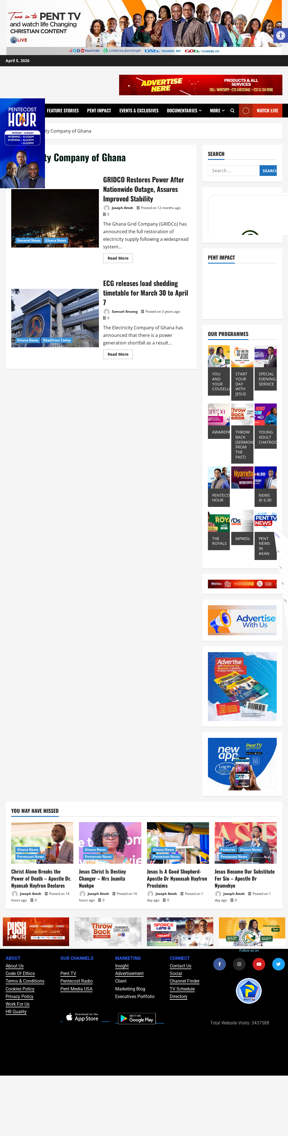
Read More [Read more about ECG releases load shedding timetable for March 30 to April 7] (120, 353)
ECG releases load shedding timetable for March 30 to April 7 (55, 318)
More (215, 110)
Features (228, 849)
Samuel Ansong (120, 311)
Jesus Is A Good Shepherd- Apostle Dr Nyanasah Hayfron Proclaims (177, 878)
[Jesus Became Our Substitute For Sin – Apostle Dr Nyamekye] (246, 843)
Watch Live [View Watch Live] (258, 110)
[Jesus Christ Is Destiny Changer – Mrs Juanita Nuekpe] (110, 843)
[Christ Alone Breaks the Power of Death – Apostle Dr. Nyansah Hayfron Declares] (42, 843)
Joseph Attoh (118, 208)
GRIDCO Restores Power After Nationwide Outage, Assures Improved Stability (55, 218)
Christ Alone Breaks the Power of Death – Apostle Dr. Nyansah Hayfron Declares (41, 878)
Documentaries (182, 110)
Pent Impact (99, 110)
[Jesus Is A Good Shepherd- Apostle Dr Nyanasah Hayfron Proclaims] (178, 843)
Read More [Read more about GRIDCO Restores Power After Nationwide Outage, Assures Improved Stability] (120, 257)
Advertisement (129, 973)
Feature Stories (63, 110)
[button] (280, 35)
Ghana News (55, 240)
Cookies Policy (20, 989)
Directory (178, 996)
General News (28, 240)
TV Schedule (182, 989)
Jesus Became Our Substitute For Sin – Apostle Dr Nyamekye (245, 878)
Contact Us (180, 966)
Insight (122, 966)
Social (176, 973)
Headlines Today (57, 340)
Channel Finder (184, 981)
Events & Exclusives (138, 110)
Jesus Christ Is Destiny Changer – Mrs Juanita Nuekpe (102, 878)
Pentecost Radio (76, 981)
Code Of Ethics (20, 973)
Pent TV (68, 973)
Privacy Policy (19, 996)
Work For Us (18, 1004)
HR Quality (16, 1011)
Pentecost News (30, 856)
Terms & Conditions (25, 981)
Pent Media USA (76, 989)
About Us (15, 966)
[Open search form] (232, 110)
